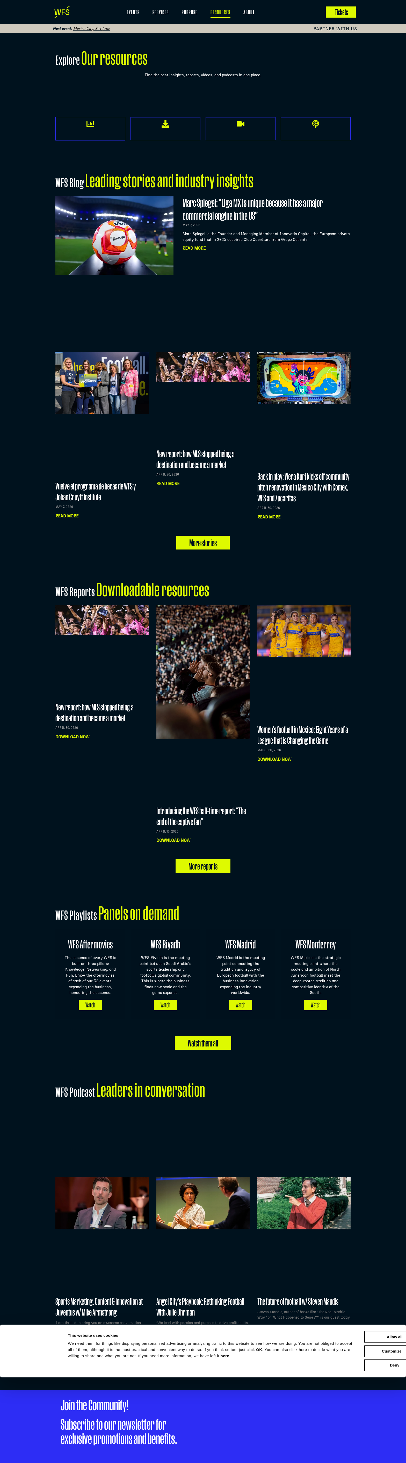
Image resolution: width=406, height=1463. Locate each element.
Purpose (190, 12)
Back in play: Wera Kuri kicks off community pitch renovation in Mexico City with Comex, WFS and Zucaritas (303, 487)
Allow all (363, 1422)
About (249, 12)
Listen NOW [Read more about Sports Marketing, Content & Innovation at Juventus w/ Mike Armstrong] (68, 1341)
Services (161, 12)
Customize (363, 1437)
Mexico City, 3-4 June (91, 28)
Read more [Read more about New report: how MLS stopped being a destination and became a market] (167, 483)
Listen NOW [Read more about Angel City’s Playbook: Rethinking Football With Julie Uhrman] (169, 1341)
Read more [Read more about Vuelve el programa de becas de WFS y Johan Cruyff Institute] (66, 516)
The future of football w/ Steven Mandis (297, 1300)
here (303, 1441)
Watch (90, 1003)
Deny (363, 1451)
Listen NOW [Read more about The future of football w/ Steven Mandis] (270, 1341)
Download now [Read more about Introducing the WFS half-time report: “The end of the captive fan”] (173, 840)
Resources (220, 12)
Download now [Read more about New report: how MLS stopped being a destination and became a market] (72, 736)
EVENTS (133, 12)
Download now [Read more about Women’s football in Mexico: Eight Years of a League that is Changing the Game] (274, 759)
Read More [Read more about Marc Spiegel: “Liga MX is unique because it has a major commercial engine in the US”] (194, 248)
